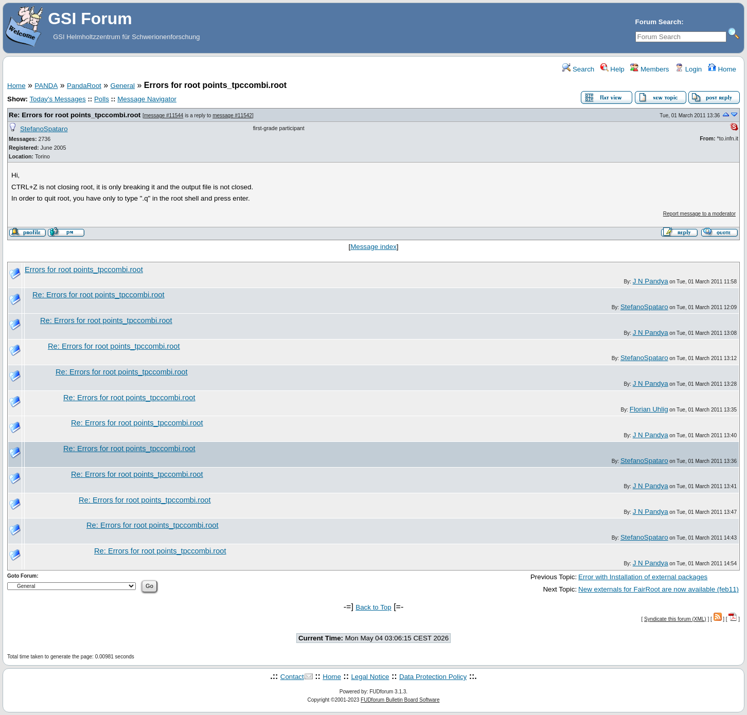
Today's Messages (57, 99)
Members (649, 69)
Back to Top (373, 607)
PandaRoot (84, 86)
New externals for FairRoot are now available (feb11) (658, 589)
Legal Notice (370, 677)
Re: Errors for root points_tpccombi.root (74, 115)
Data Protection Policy (433, 677)
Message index (373, 247)
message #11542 (232, 115)
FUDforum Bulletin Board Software (400, 700)
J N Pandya (650, 281)
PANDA (46, 86)
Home (722, 69)
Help (612, 69)
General (123, 86)
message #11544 (164, 115)
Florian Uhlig (649, 409)
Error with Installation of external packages (642, 577)
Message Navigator (146, 99)
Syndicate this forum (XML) (675, 619)
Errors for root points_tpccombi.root (84, 269)
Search (578, 69)
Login (688, 69)
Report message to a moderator (699, 214)
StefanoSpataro (44, 129)
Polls (101, 99)
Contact (292, 677)
